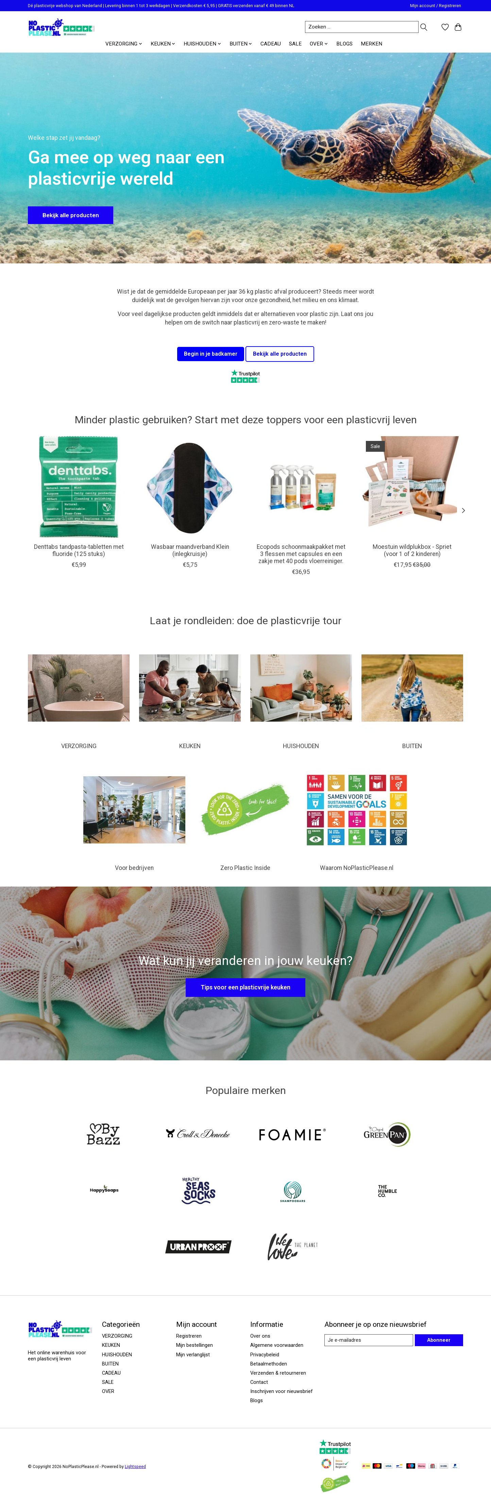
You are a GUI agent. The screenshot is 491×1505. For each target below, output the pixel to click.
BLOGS (344, 44)
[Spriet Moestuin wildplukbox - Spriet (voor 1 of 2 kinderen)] (412, 487)
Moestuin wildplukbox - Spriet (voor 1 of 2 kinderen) (412, 550)
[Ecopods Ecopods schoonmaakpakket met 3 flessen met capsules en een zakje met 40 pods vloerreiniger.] (301, 487)
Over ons (260, 1336)
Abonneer (439, 1340)
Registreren (189, 1336)
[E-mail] (368, 1340)
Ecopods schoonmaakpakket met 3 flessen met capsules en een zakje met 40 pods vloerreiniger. (301, 553)
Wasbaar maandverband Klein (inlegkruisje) (190, 550)
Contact (259, 1382)
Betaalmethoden (268, 1364)
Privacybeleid (264, 1355)
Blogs (256, 1400)
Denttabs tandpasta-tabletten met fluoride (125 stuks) (79, 550)
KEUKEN (190, 746)
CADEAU (270, 44)
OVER (108, 1391)
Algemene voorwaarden (276, 1345)
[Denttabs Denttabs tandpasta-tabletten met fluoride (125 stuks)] (79, 487)
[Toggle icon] (423, 27)
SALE (295, 44)
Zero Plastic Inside (245, 868)
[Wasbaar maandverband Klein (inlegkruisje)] (190, 487)
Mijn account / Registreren (435, 5)
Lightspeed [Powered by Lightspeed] (135, 1466)
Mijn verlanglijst (193, 1355)
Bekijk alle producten (71, 214)
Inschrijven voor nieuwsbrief (281, 1391)
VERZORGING (79, 746)
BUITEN (412, 746)
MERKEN (371, 44)
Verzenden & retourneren (278, 1373)
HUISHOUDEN (301, 746)
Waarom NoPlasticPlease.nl (356, 868)
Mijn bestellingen (194, 1345)
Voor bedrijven (134, 868)
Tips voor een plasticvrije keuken (245, 987)
